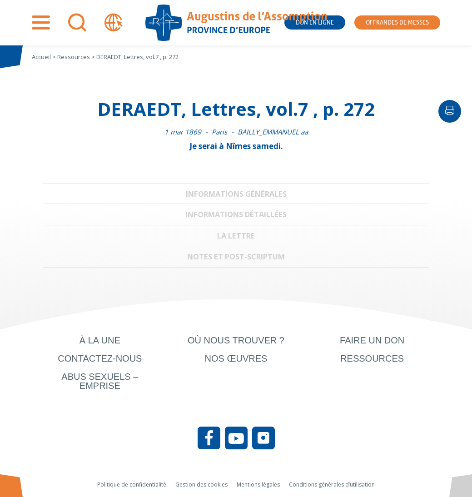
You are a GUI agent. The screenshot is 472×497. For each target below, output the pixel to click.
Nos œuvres (236, 358)
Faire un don (372, 340)
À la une (99, 340)
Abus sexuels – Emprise (99, 381)
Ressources (372, 358)
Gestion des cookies (201, 484)
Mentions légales (258, 484)
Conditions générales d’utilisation (332, 484)
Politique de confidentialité (131, 484)
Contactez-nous (100, 358)
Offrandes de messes (397, 22)
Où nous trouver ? (236, 340)
